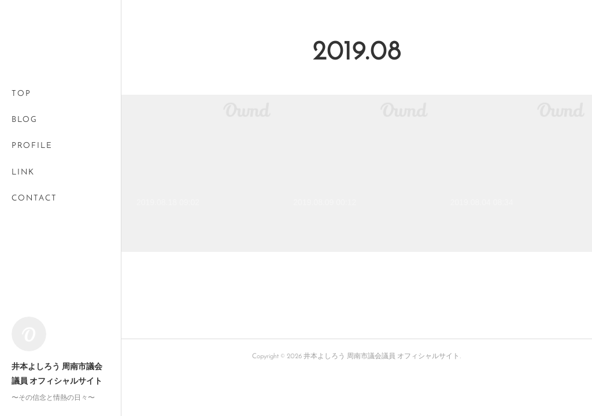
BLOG (25, 120)
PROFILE (32, 146)
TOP (21, 94)
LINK (23, 172)
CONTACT (34, 198)
